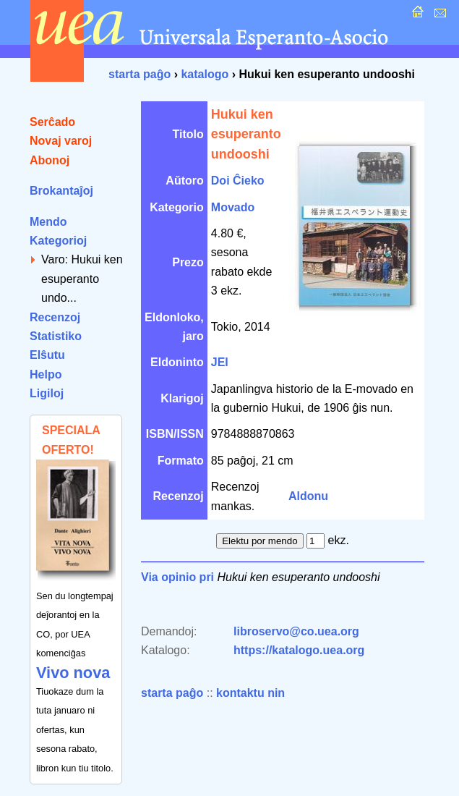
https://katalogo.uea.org (298, 650)
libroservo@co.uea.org (296, 631)
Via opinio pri (177, 577)
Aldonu (308, 496)
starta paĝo (139, 74)
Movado (232, 207)
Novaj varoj (61, 141)
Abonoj (49, 160)
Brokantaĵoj (61, 191)
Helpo (45, 374)
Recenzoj (55, 317)
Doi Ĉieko (238, 180)
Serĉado (52, 122)
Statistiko (56, 336)
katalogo (204, 74)
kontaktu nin (250, 693)
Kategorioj (58, 240)
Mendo (48, 222)
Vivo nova (73, 673)
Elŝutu (47, 355)
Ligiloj (47, 393)
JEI (219, 362)
